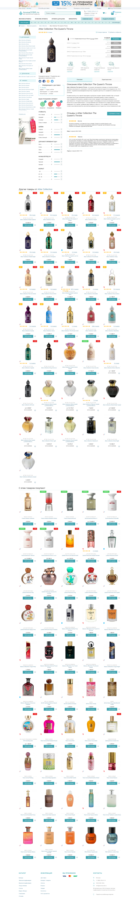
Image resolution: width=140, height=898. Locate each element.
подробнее (69, 71)
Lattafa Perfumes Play (28, 592)
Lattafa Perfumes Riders (91, 592)
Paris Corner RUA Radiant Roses (49, 740)
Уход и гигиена (23, 885)
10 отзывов (116, 289)
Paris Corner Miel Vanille (70, 777)
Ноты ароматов (45, 893)
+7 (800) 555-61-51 (92, 11)
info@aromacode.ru (101, 885)
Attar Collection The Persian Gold (70, 330)
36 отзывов (95, 215)
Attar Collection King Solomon (26, 103)
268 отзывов (95, 326)
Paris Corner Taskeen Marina (28, 852)
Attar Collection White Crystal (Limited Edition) (25, 69)
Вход (111, 8)
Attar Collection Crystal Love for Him (27, 76)
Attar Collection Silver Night (112, 441)
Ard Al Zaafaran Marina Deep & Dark (49, 703)
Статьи (21, 888)
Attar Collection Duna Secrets (26, 93)
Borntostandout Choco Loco (49, 555)
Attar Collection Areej (24, 44)
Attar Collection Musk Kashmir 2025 (27, 107)
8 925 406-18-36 (100, 883)
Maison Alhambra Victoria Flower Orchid (49, 666)
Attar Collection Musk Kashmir (26, 105)
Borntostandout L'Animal (28, 555)
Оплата (43, 883)
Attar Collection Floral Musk (25, 97)
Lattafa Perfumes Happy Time (28, 629)
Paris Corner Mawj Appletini (49, 777)
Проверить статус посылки (82, 8)
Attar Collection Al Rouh (24, 83)
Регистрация (117, 8)
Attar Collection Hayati (24, 99)
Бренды (21, 877)
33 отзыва (74, 215)
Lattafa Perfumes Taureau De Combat (49, 592)
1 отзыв (53, 400)
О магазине (22, 893)
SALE (97, 19)
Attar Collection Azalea (24, 85)
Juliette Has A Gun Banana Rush (70, 555)
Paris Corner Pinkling (28, 777)
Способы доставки (43, 8)
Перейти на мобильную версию (104, 894)
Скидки (99, 8)
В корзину (116, 39)
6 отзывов (32, 289)
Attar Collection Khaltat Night (25, 101)
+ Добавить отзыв (114, 113)
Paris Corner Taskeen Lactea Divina (112, 815)
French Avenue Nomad (70, 518)
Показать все (22, 114)
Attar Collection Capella (24, 91)
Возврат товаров (46, 880)
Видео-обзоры (23, 891)
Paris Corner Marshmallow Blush (91, 777)
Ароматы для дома (58, 19)
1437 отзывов (74, 289)
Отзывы (21, 896)
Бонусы (43, 885)
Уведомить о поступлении (116, 43)
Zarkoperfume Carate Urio (112, 740)
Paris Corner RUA (70, 740)
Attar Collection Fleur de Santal (26, 95)
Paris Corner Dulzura (112, 777)
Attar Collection (45, 189)
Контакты (43, 891)
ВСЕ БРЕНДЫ (116, 22)
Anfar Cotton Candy (91, 703)
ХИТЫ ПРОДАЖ (24, 22)
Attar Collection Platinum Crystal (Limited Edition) (91, 405)
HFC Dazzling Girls (28, 740)
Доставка (43, 877)
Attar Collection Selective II (91, 441)
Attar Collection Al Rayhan (25, 40)
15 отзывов (53, 252)
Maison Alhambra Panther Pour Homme (70, 629)
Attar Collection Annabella (25, 42)
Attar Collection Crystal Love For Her (27, 48)
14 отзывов (32, 326)
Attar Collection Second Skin (49, 293)
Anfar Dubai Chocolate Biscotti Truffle (112, 703)
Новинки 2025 (87, 19)
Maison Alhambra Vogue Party (28, 666)
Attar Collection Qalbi (91, 330)
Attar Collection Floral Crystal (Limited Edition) (25, 50)
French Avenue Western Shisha (49, 518)
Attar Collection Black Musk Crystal (27, 46)
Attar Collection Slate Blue (112, 330)
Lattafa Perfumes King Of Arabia (49, 629)
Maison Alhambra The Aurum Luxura (91, 666)
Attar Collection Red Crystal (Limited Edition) (27, 61)
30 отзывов (53, 215)
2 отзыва (95, 289)
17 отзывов (116, 215)
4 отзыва (49, 32)
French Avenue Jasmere (28, 518)
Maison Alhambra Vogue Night (112, 666)
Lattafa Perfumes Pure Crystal (112, 592)
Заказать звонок (89, 15)
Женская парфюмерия (25, 880)
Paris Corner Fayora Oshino (91, 815)
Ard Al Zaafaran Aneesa (70, 703)
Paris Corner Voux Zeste (91, 740)
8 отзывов (95, 252)
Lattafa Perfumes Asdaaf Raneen (91, 555)
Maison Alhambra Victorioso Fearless (28, 703)
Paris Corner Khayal (70, 815)
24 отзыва (116, 252)
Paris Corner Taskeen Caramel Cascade (49, 852)
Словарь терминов (102, 32)
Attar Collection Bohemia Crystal (26, 89)
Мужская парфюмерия (25, 883)
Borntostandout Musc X (91, 518)
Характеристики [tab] (106, 79)
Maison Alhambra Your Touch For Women (91, 629)
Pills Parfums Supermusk (91, 852)
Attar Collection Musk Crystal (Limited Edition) (25, 55)
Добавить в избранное (114, 32)
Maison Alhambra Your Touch (112, 629)
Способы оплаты (62, 8)
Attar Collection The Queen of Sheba (26, 66)
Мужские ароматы (41, 19)
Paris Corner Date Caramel (49, 815)
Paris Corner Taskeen (70, 852)
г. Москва (28, 8)
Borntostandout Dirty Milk (112, 518)
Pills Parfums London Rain (112, 852)
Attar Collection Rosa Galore (25, 63)
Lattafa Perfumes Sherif (112, 555)
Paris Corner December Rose (28, 815)
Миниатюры (73, 19)
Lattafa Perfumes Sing (70, 592)
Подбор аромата (108, 19)
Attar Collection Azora (24, 87)
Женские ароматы (25, 19)
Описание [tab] (79, 79)
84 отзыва (32, 215)
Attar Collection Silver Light (49, 441)
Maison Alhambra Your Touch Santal (70, 666)
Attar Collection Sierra (49, 330)
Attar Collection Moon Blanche (26, 53)
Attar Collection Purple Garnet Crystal (26, 58)
